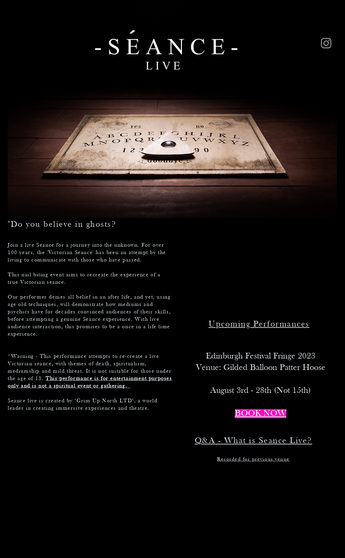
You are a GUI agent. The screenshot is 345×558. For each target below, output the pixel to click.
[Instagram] (326, 43)
